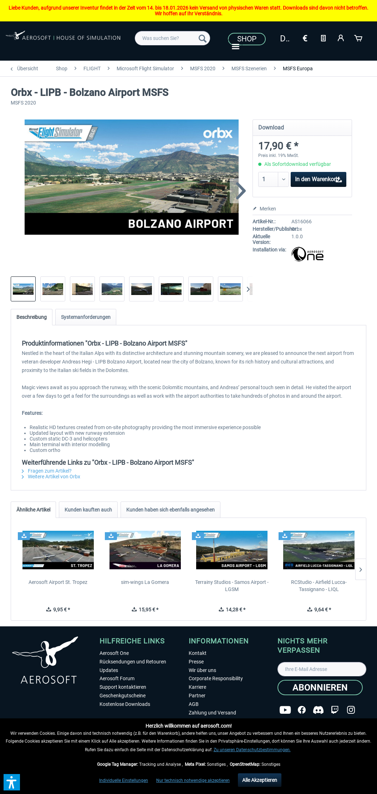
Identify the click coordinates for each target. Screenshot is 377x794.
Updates (109, 670)
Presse (196, 662)
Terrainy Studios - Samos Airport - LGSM (232, 585)
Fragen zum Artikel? (47, 471)
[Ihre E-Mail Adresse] (321, 669)
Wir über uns (202, 670)
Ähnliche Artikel (33, 510)
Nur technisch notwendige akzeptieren (193, 780)
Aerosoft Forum (117, 678)
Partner (197, 695)
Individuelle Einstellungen (123, 780)
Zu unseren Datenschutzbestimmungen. (252, 749)
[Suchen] (202, 38)
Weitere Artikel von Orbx (51, 476)
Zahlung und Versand (212, 713)
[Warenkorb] (359, 37)
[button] (12, 782)
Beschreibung (31, 317)
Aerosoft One (114, 653)
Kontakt (198, 653)
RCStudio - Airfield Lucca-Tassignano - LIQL (319, 585)
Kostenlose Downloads (125, 704)
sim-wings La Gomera (145, 582)
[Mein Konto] (341, 37)
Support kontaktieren (123, 687)
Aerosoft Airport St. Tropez (58, 582)
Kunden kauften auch (88, 510)
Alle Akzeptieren (259, 780)
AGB (194, 704)
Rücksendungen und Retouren (133, 662)
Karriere (197, 687)
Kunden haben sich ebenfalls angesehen (170, 510)
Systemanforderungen (86, 317)
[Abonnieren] (320, 687)
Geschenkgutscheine (123, 695)
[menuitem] (172, 38)
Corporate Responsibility (216, 678)
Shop (246, 39)
